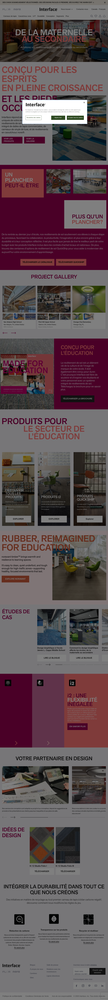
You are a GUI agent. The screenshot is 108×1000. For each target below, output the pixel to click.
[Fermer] (84, 102)
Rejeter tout (58, 117)
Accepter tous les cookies (75, 117)
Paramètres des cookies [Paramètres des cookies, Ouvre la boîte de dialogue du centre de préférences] (34, 117)
